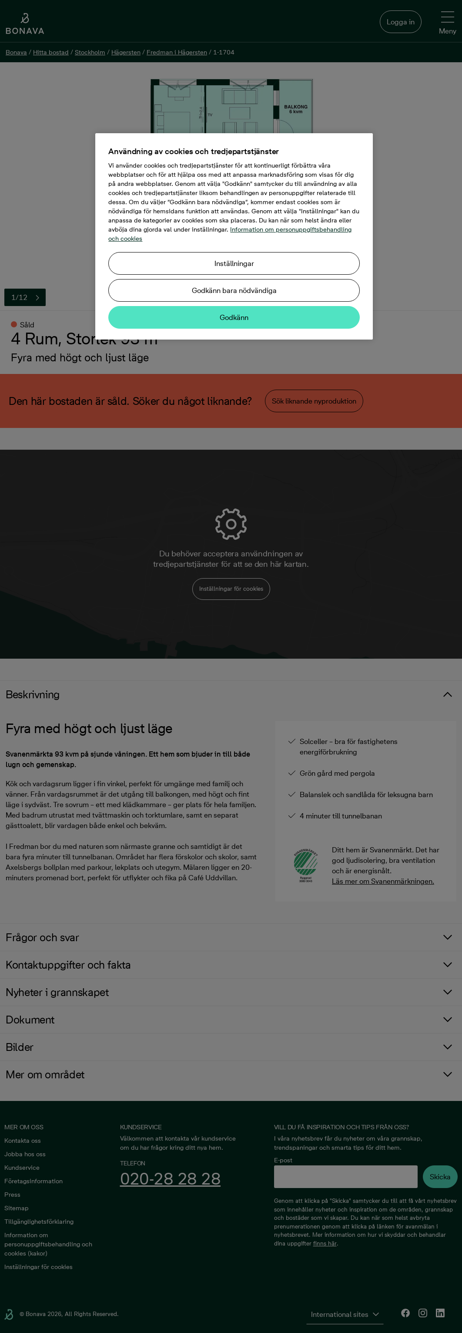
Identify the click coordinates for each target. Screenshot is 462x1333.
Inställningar (234, 263)
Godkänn (234, 317)
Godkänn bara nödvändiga (234, 290)
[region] (233, 236)
